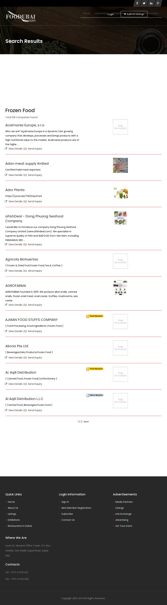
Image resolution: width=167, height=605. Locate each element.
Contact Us (68, 520)
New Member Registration (76, 508)
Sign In (65, 502)
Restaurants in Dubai (20, 526)
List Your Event (123, 526)
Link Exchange (123, 514)
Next (86, 421)
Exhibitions (119, 13)
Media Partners (124, 502)
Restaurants (151, 13)
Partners (134, 13)
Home (86, 13)
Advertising (101, 13)
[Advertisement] (83, 79)
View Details (13, 148)
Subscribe (67, 514)
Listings (12, 514)
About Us (13, 508)
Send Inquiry (33, 148)
